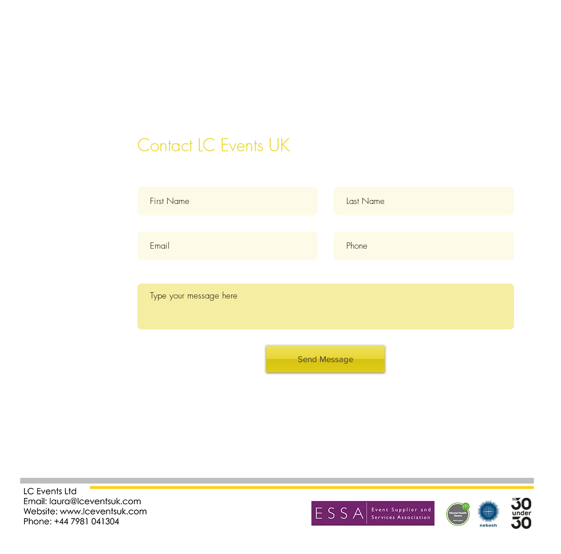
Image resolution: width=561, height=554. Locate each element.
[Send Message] (325, 358)
